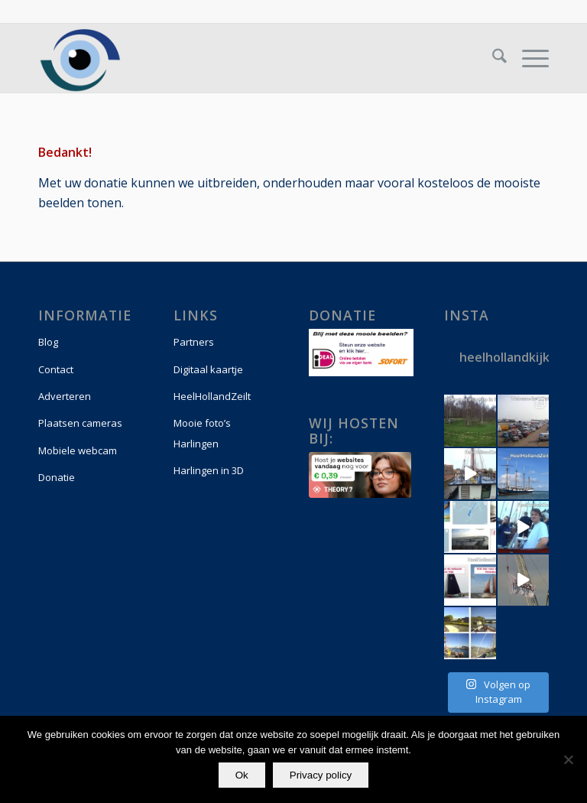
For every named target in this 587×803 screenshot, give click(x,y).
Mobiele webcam (77, 450)
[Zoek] (492, 58)
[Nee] (568, 759)
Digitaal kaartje (208, 369)
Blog (48, 342)
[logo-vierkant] (80, 58)
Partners (194, 342)
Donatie (56, 477)
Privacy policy (321, 775)
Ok (241, 775)
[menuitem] (492, 58)
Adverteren (64, 396)
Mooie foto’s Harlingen (202, 433)
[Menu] (528, 58)
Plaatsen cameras (80, 423)
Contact (55, 369)
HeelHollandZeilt (212, 396)
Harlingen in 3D (209, 470)
